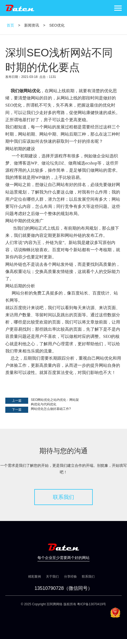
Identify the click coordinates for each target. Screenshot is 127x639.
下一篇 (17, 409)
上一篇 (17, 400)
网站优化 (31, 91)
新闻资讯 (31, 25)
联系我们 (63, 497)
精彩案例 (34, 576)
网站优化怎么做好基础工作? (51, 409)
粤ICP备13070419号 (91, 604)
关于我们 (52, 576)
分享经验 (70, 576)
